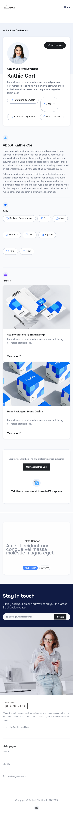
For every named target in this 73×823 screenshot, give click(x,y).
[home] (9, 7)
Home (67, 7)
